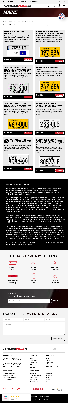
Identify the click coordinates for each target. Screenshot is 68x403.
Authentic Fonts (34, 381)
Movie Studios (34, 377)
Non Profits (33, 374)
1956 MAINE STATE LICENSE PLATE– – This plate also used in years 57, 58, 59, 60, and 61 (49, 33)
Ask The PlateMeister (10, 377)
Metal (47, 377)
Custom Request (52, 367)
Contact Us (7, 356)
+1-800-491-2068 (16, 365)
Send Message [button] (58, 339)
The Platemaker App (9, 379)
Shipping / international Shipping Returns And (41, 398)
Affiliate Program (51, 364)
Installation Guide (8, 375)
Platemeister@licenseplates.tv (13, 389)
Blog (47, 381)
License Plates (12, 21)
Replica (48, 379)
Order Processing (42, 400)
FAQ (34, 367)
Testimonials (33, 360)
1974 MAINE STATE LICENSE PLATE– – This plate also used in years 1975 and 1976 (49, 105)
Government (49, 374)
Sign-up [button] (56, 301)
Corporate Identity (35, 375)
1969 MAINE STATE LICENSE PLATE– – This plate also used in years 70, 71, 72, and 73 (17, 105)
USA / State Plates (23, 21)
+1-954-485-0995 (16, 363)
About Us (33, 356)
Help (31, 367)
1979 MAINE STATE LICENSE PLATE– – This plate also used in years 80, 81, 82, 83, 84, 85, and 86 (50, 142)
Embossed (49, 375)
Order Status (49, 362)
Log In (47, 358)
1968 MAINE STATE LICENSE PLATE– (47, 68)
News (31, 358)
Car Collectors (34, 379)
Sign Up (48, 360)
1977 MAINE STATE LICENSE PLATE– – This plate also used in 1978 (17, 141)
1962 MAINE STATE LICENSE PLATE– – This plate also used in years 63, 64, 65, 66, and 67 (17, 69)
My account (50, 356)
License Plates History (9, 373)
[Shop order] (55, 26)
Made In (33, 362)
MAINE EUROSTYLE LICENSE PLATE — (15, 32)
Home (5, 21)
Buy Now (28, 59)
